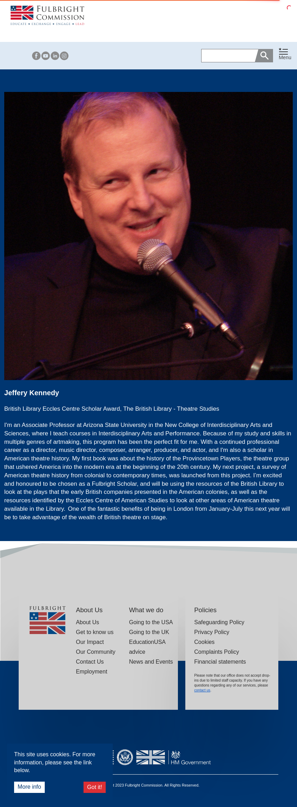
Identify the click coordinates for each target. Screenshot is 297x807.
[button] (285, 55)
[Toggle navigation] (285, 54)
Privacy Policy (211, 632)
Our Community (95, 652)
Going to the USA (151, 622)
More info (29, 787)
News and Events (151, 662)
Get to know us (94, 632)
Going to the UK (149, 632)
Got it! (94, 787)
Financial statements (220, 662)
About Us (87, 622)
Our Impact (90, 642)
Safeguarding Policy (219, 622)
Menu (285, 57)
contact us (202, 690)
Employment (91, 672)
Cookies (204, 642)
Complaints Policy (216, 652)
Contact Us (90, 662)
